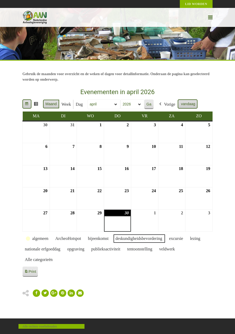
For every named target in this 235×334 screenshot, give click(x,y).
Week (66, 104)
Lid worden (196, 4)
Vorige (166, 104)
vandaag (188, 104)
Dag (79, 104)
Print (30, 272)
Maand (51, 104)
